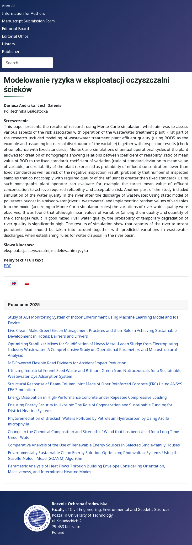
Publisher (11, 51)
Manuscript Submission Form (28, 21)
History (8, 44)
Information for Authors (23, 13)
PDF (7, 265)
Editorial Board (15, 28)
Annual (8, 5)
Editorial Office (15, 36)
